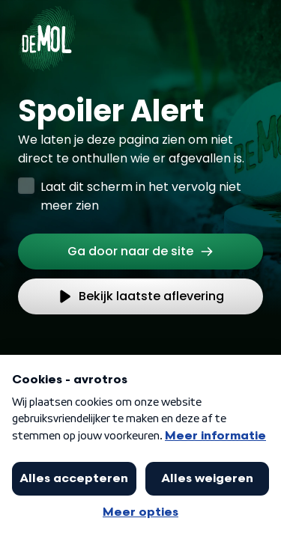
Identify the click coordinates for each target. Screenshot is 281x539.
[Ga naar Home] (47, 30)
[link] (140, 252)
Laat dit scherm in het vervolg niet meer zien (140, 196)
